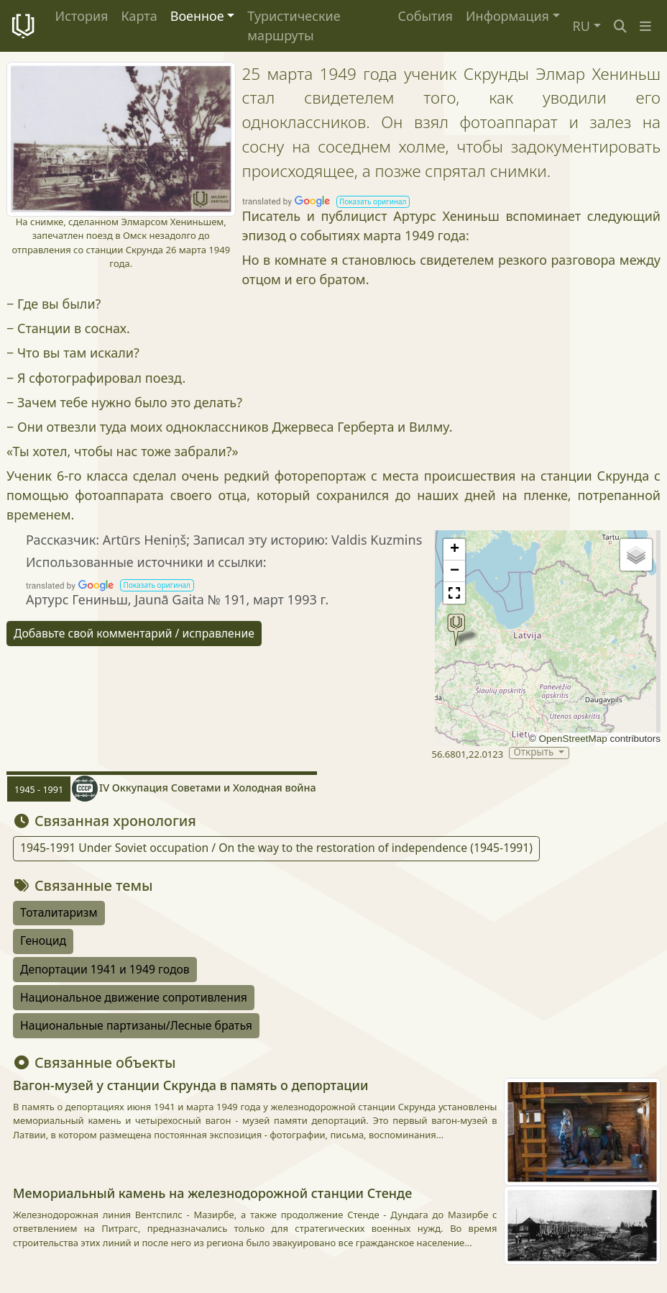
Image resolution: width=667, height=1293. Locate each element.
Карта (139, 15)
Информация (507, 15)
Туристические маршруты (293, 25)
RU (581, 26)
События (425, 15)
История (82, 15)
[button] (645, 26)
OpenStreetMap (572, 738)
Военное (197, 15)
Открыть (534, 753)
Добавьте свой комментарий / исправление (134, 633)
